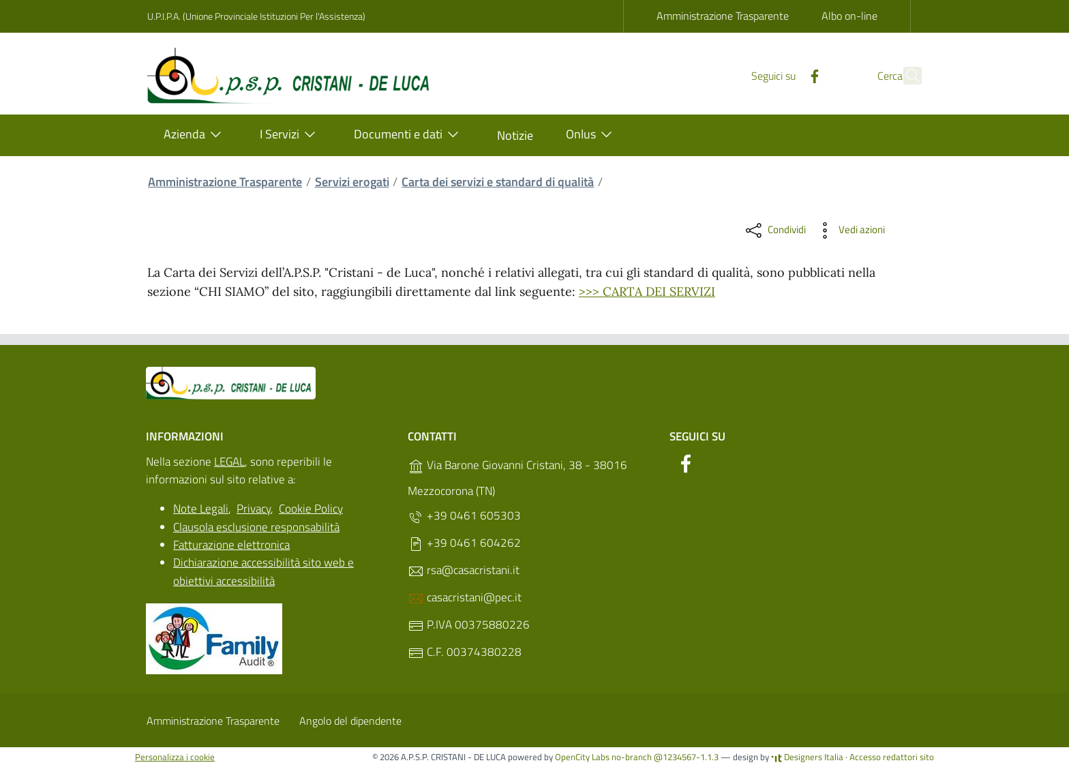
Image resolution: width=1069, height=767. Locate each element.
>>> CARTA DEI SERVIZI (647, 291)
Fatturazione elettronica (231, 545)
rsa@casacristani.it (464, 570)
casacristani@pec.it (465, 597)
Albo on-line (849, 15)
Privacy (254, 508)
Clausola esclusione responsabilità (256, 527)
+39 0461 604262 (464, 543)
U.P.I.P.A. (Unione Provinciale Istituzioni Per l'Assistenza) (256, 16)
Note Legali (200, 508)
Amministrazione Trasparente (723, 15)
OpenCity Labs (583, 757)
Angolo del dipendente (350, 720)
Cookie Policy (311, 508)
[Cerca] (905, 75)
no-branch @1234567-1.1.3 (665, 757)
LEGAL (229, 461)
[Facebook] (784, 75)
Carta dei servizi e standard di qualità (498, 181)
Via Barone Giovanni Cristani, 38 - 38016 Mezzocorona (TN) (517, 478)
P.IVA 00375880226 (469, 625)
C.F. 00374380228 (465, 652)
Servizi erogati (352, 181)
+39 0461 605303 (464, 516)
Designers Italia (807, 757)
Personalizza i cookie (175, 757)
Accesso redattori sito (891, 757)
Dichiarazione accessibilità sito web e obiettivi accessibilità (263, 571)
